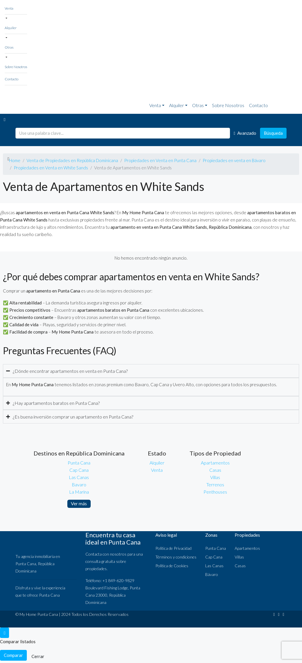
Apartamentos (215, 462)
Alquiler (11, 28)
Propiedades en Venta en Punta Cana (160, 160)
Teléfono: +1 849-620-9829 (109, 580)
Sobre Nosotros (16, 67)
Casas (215, 470)
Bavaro (79, 484)
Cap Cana (79, 470)
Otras (9, 47)
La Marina (79, 491)
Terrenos (215, 484)
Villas (215, 477)
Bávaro (211, 574)
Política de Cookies (171, 565)
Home (14, 160)
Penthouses (215, 491)
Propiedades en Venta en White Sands (51, 167)
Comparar (13, 655)
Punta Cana (79, 462)
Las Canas (79, 477)
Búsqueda (273, 133)
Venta (9, 8)
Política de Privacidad (173, 548)
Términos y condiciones (175, 556)
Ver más (79, 503)
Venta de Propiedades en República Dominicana (72, 160)
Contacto (11, 79)
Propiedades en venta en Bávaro (234, 160)
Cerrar (37, 656)
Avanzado (245, 133)
